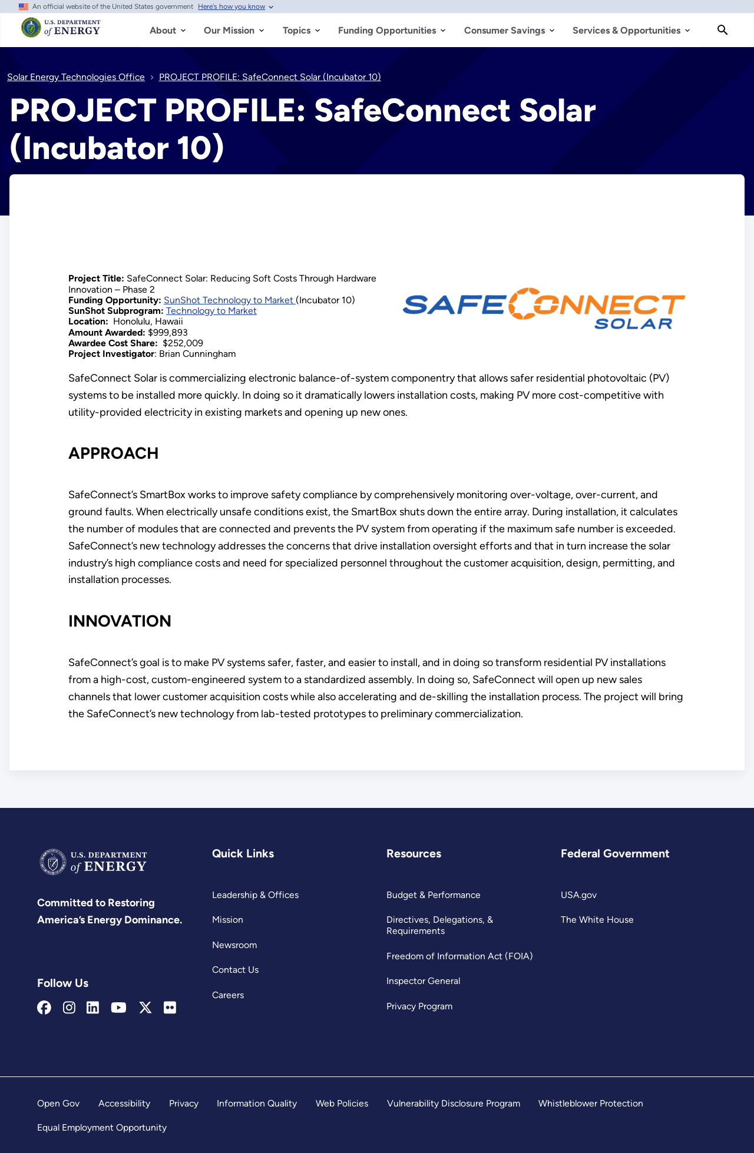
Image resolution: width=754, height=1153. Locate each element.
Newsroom (234, 944)
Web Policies (342, 1103)
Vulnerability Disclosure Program (453, 1103)
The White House (597, 919)
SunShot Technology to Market (230, 300)
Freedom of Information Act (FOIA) (459, 956)
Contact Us (235, 969)
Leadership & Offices (255, 894)
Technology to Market (211, 310)
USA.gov (579, 894)
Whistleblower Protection (590, 1103)
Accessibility (124, 1103)
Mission (227, 919)
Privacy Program (419, 1006)
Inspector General (423, 980)
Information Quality (257, 1103)
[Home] (60, 33)
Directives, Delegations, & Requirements (439, 925)
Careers (228, 994)
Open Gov (58, 1103)
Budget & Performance (433, 894)
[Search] (723, 30)
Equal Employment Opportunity (102, 1127)
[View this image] (544, 340)
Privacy (184, 1103)
